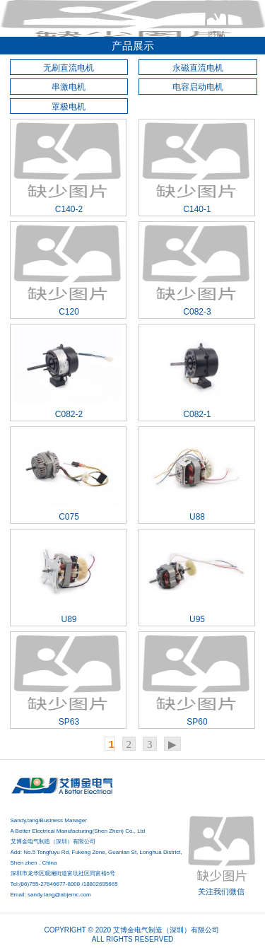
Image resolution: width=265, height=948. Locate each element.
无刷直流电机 (68, 68)
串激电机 (69, 87)
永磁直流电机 (197, 68)
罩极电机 (69, 107)
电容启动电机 (197, 87)
